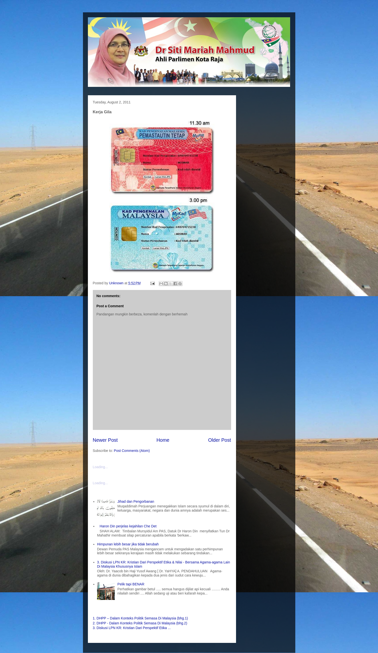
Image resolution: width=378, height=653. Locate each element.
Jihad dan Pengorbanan (136, 501)
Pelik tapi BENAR (131, 584)
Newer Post (105, 440)
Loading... (100, 467)
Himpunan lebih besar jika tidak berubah (128, 544)
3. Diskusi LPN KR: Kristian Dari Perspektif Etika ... (132, 628)
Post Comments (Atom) (132, 451)
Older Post (219, 440)
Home (163, 440)
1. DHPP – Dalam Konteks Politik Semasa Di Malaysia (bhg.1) (140, 618)
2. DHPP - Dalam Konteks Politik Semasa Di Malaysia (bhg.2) (140, 623)
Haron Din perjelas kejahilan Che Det (128, 526)
